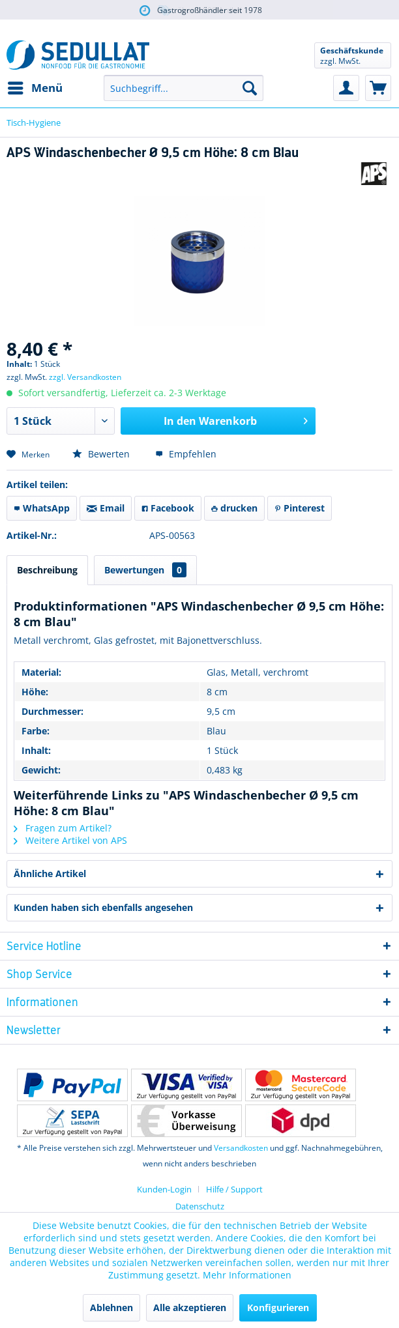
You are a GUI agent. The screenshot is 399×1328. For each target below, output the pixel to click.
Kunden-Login (164, 1189)
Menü (35, 86)
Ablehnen (111, 1307)
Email (106, 508)
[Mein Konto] (346, 88)
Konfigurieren (278, 1307)
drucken (234, 508)
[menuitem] (34, 88)
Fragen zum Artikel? (62, 828)
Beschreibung (47, 570)
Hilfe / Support (234, 1189)
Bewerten (102, 454)
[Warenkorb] (378, 88)
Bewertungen (145, 569)
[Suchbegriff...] (183, 88)
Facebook (167, 508)
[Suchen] (249, 88)
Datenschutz (199, 1206)
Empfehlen (185, 454)
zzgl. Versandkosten (85, 377)
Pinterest (299, 508)
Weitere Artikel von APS (70, 840)
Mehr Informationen (247, 1275)
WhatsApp (42, 508)
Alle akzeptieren (189, 1307)
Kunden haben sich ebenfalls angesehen (103, 907)
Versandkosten (241, 1147)
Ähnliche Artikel (50, 873)
